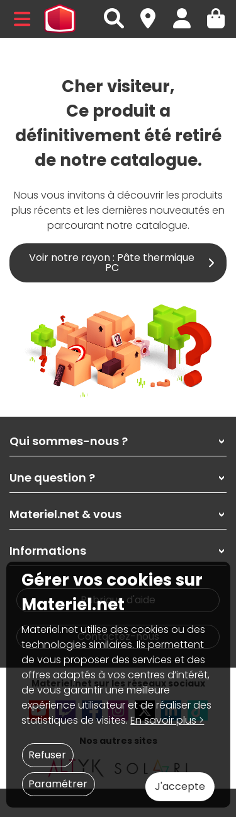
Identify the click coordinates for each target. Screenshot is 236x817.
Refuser (47, 755)
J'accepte (180, 786)
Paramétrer (57, 784)
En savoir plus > (167, 720)
